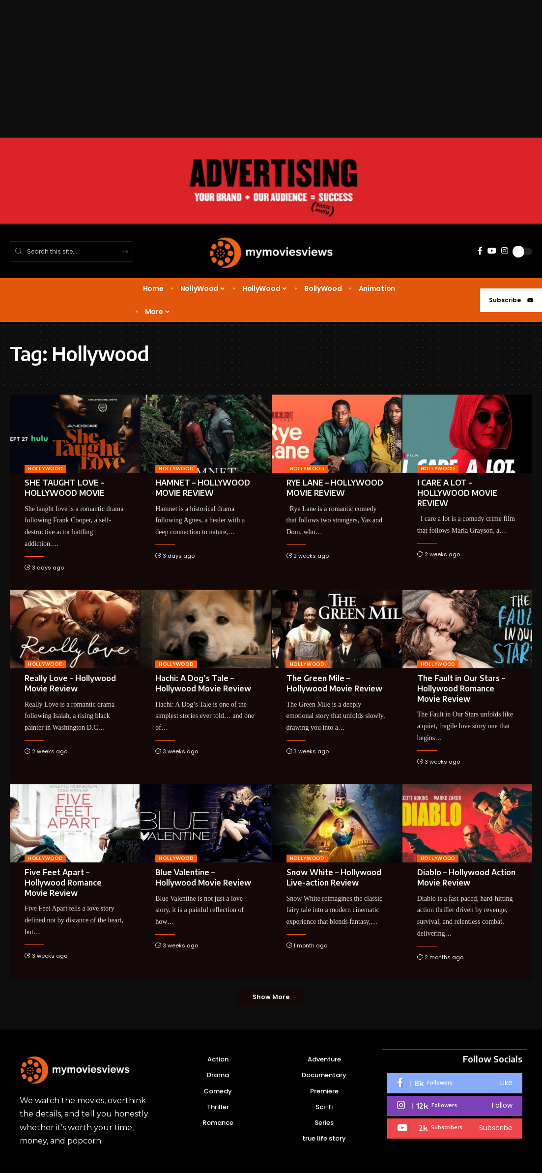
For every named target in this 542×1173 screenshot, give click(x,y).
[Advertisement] (271, 69)
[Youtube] (454, 1128)
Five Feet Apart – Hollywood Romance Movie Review (63, 882)
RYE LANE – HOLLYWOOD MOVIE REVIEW (334, 488)
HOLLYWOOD (45, 468)
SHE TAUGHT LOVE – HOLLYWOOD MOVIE (65, 488)
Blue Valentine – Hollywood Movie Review (203, 877)
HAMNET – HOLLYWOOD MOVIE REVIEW (202, 488)
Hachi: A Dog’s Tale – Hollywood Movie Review (203, 683)
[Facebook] (480, 250)
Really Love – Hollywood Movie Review (70, 683)
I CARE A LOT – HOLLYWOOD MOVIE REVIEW (457, 493)
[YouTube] (492, 250)
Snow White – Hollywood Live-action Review (333, 877)
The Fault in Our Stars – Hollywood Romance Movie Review (461, 688)
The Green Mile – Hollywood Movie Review (334, 683)
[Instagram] (505, 250)
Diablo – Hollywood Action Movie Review (466, 877)
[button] (271, 997)
